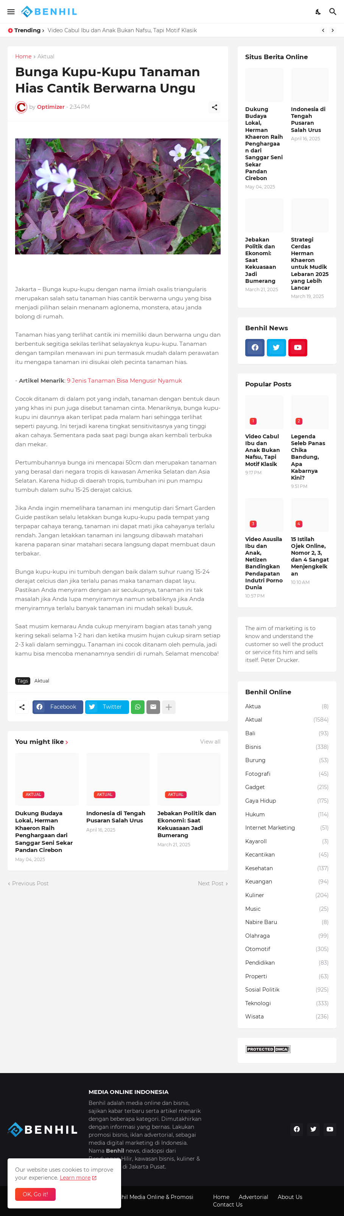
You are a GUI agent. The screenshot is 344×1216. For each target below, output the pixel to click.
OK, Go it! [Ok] (35, 1194)
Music (287, 909)
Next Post (211, 883)
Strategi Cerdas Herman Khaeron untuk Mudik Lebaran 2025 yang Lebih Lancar (309, 263)
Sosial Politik (287, 990)
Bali (287, 733)
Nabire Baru (287, 922)
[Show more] (169, 707)
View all (210, 741)
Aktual (45, 57)
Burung (287, 760)
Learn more (75, 1177)
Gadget (287, 787)
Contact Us (228, 1204)
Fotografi (287, 774)
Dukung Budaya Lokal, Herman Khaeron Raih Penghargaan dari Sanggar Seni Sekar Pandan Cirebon (44, 832)
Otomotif (287, 949)
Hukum (287, 815)
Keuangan (287, 882)
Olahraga (287, 936)
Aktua (287, 707)
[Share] (215, 107)
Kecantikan (287, 855)
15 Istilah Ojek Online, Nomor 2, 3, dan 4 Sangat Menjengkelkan (310, 556)
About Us (290, 1197)
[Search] (334, 11)
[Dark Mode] (318, 11)
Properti (287, 977)
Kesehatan (287, 868)
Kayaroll (287, 842)
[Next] (332, 30)
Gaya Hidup (287, 801)
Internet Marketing (287, 828)
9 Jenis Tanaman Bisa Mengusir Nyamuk (123, 380)
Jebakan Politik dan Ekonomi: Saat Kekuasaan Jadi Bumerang (186, 824)
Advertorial (253, 1197)
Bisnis (287, 747)
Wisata (287, 1017)
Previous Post (30, 883)
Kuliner (287, 895)
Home (23, 57)
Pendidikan (287, 963)
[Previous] (323, 30)
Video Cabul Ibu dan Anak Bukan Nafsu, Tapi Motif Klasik (122, 30)
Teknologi (287, 1003)
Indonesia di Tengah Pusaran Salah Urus (115, 817)
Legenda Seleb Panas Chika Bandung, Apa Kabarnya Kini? (308, 457)
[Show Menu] (10, 11)
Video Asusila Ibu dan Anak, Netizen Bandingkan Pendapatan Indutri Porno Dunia (264, 563)
